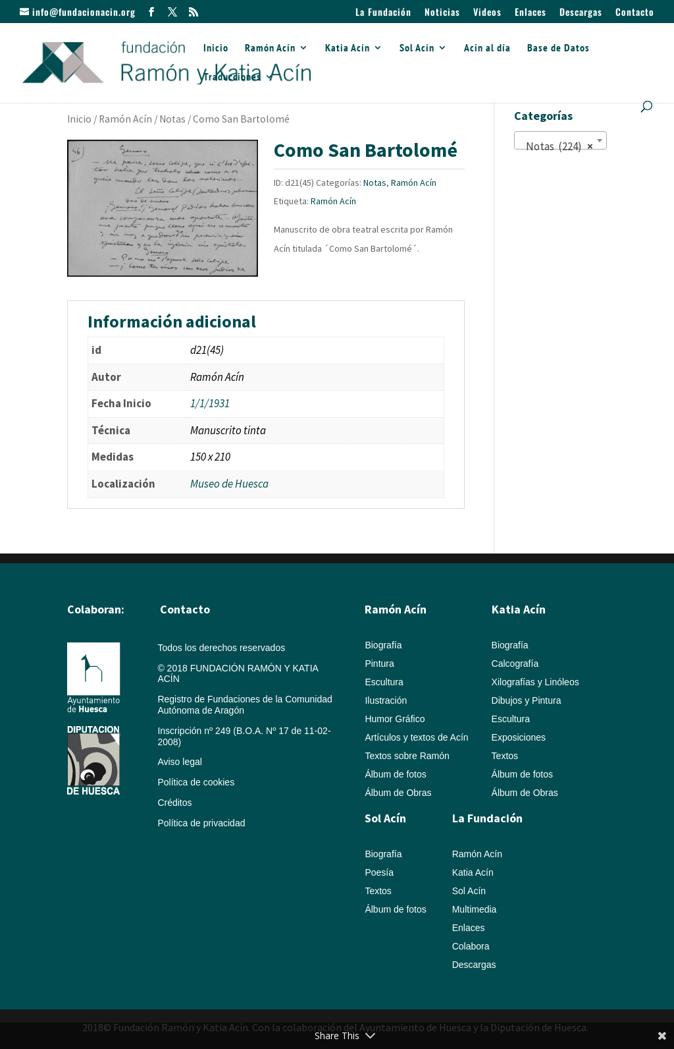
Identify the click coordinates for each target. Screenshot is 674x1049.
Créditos (174, 802)
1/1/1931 (210, 403)
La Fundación (383, 12)
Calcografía (515, 663)
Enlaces (530, 12)
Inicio (215, 48)
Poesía (379, 872)
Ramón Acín (270, 48)
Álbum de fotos (395, 774)
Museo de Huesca (229, 483)
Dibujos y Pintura (526, 700)
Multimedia (474, 909)
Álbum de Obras (398, 792)
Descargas (580, 12)
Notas (172, 119)
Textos (505, 756)
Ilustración (386, 700)
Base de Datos (558, 48)
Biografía (383, 645)
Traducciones (232, 77)
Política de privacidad (201, 823)
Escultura (384, 682)
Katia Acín (347, 48)
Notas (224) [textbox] (556, 146)
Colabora (471, 946)
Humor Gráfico (395, 719)
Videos (487, 12)
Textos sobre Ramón (407, 756)
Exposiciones (519, 737)
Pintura (379, 663)
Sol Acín (417, 48)
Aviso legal (179, 761)
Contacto (634, 12)
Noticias (442, 12)
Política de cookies (195, 782)
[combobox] (560, 140)
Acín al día (487, 48)
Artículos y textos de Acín (416, 737)
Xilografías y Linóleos (535, 682)
